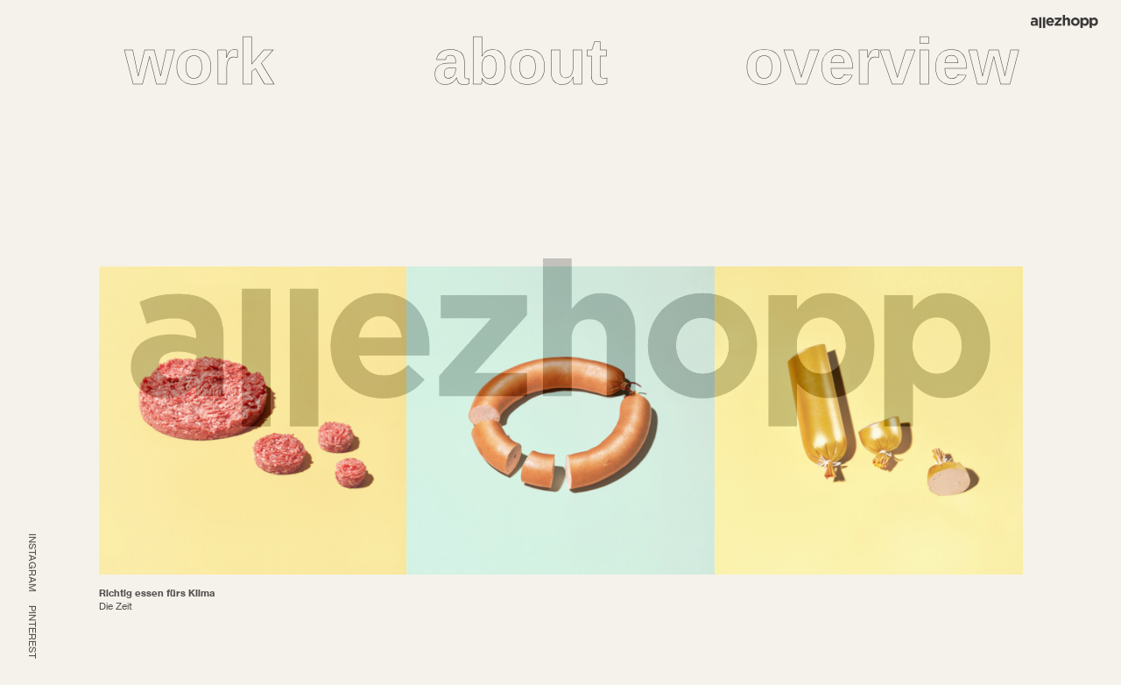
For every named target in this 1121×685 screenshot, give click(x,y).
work (199, 62)
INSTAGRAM (32, 562)
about (521, 62)
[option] (253, 420)
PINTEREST (32, 632)
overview (881, 62)
